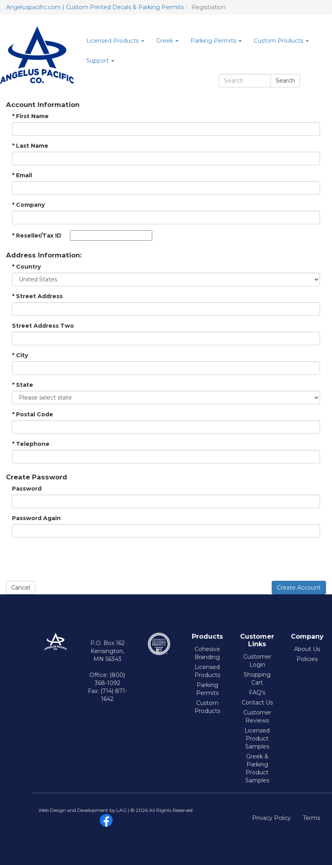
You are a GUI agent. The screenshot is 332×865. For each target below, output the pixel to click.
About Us (307, 649)
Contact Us (257, 702)
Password (27, 488)
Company (28, 204)
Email (22, 175)
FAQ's (257, 692)
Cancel (20, 587)
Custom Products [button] (281, 40)
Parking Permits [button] (216, 40)
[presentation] (66, 559)
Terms (311, 817)
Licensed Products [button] (115, 40)
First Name (30, 116)
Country (26, 266)
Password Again (36, 518)
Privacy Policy (271, 817)
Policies (307, 659)
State (22, 384)
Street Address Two (43, 325)
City (20, 355)
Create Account (299, 587)
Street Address (37, 296)
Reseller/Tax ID (37, 235)
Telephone (31, 443)
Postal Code (32, 414)
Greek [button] (167, 40)
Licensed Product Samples (257, 738)
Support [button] (100, 60)
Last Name (30, 145)
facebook (106, 820)
